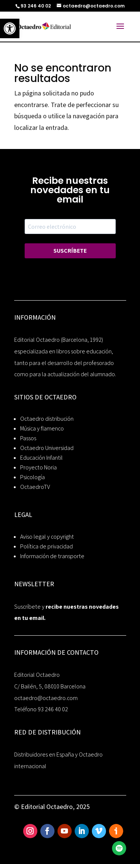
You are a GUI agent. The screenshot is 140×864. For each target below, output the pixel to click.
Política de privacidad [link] (46, 546)
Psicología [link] (32, 477)
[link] (9, 28)
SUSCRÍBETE (70, 251)
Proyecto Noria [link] (38, 467)
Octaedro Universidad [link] (47, 448)
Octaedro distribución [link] (47, 419)
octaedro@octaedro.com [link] (46, 698)
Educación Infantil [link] (41, 458)
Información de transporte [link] (52, 556)
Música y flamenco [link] (42, 428)
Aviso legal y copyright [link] (47, 537)
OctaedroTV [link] (35, 487)
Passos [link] (28, 438)
